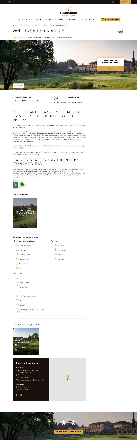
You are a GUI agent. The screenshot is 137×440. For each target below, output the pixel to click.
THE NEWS (93, 19)
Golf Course (28, 37)
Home (14, 25)
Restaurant (37, 37)
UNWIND (48, 19)
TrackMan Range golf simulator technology (31, 171)
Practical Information (64, 37)
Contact (11, 2)
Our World (22, 19)
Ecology (83, 19)
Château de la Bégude (22, 344)
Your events (71, 19)
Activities (46, 37)
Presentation (17, 37)
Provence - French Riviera (41, 25)
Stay (53, 37)
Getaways (39, 19)
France (28, 25)
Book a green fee (112, 19)
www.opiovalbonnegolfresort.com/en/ (31, 380)
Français (116, 2)
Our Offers (59, 19)
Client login (126, 2)
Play (31, 19)
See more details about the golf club (68, 431)
